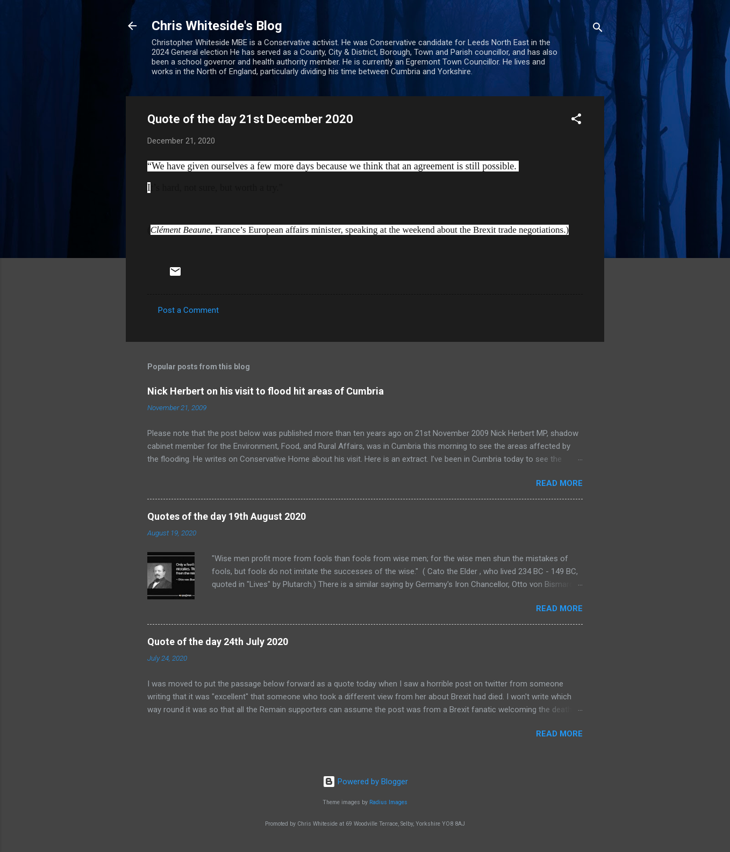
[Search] (597, 29)
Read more (559, 483)
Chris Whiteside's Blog (217, 25)
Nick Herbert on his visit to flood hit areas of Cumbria (265, 391)
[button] (576, 120)
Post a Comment (188, 310)
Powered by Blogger (365, 781)
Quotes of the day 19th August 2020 (226, 516)
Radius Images (388, 802)
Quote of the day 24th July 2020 (217, 641)
